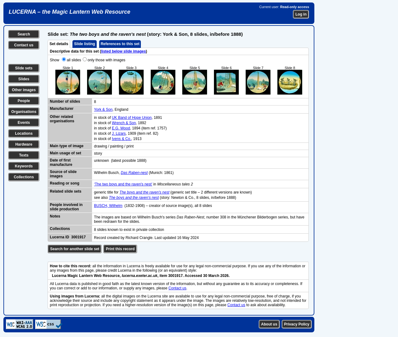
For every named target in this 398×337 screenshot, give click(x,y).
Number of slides (65, 101)
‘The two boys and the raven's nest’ (123, 184)
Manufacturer (61, 108)
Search (23, 34)
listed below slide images (123, 51)
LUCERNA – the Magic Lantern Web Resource (69, 12)
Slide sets (23, 68)
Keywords (24, 166)
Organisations (23, 112)
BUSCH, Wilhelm (108, 206)
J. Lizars (119, 133)
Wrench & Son (124, 123)
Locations (24, 133)
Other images (24, 90)
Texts (23, 155)
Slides (23, 79)
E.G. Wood (121, 128)
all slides (74, 60)
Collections (24, 177)
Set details (58, 44)
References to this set (120, 44)
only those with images (106, 60)
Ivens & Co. (121, 139)
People (24, 101)
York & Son (103, 109)
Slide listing (84, 44)
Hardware (23, 144)
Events (24, 122)
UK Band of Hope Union (132, 117)
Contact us (23, 45)
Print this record (120, 249)
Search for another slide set (74, 249)
